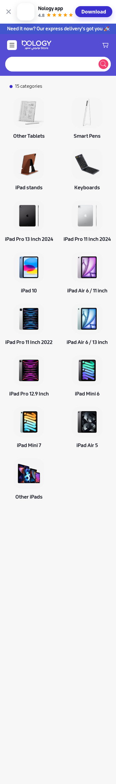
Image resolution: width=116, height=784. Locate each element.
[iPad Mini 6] (87, 352)
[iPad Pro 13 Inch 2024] (29, 197)
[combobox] (50, 40)
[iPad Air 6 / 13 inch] (87, 301)
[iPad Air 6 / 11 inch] (87, 249)
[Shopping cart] (105, 21)
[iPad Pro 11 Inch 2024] (87, 197)
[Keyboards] (87, 146)
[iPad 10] (29, 249)
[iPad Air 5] (87, 404)
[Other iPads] (29, 455)
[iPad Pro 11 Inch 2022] (29, 301)
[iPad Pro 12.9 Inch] (29, 352)
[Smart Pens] (87, 94)
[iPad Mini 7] (29, 404)
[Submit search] (103, 40)
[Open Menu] (12, 21)
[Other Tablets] (29, 94)
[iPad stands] (29, 146)
